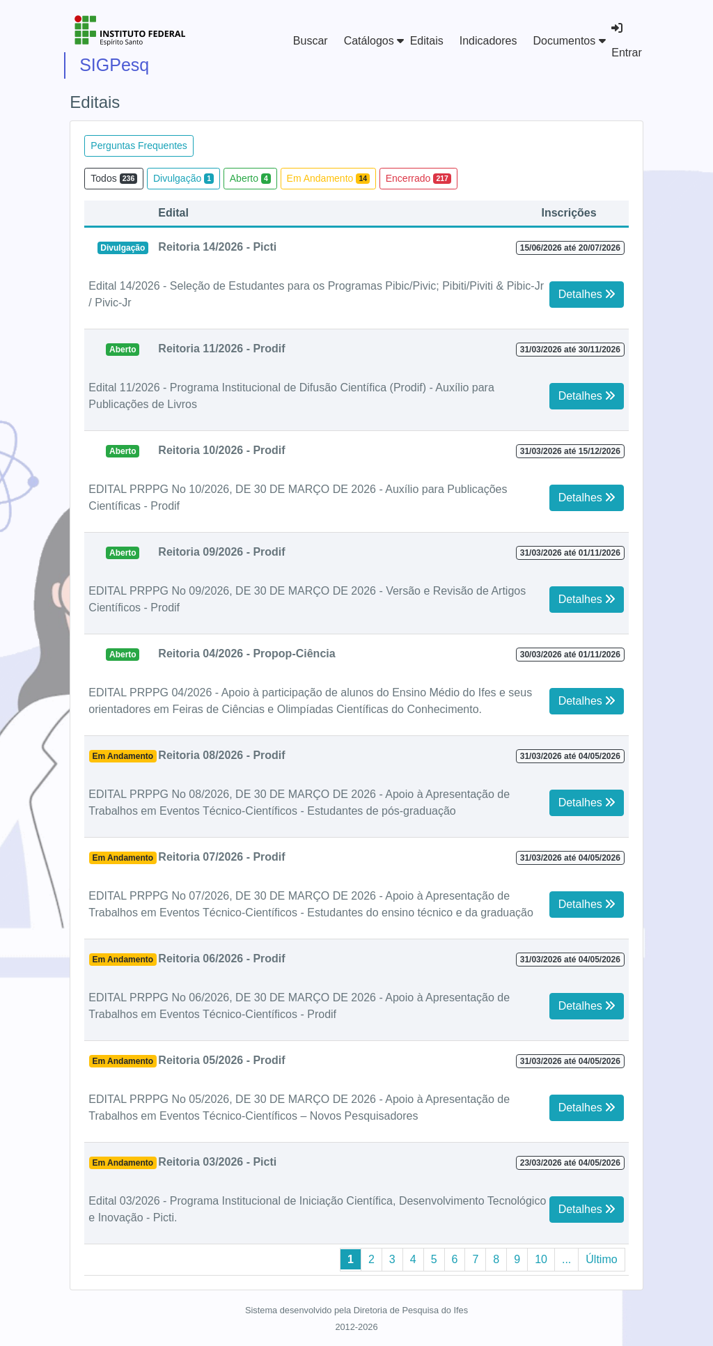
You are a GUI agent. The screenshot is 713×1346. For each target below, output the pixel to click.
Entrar (626, 40)
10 (541, 1259)
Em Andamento (328, 178)
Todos (114, 178)
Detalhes (587, 294)
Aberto (250, 178)
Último (601, 1259)
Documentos (569, 41)
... (566, 1259)
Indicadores (488, 41)
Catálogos (374, 41)
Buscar (310, 41)
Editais (427, 41)
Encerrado (418, 178)
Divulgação (183, 178)
